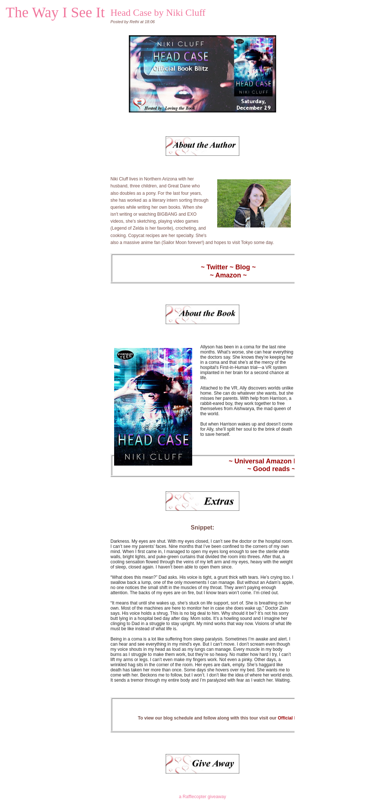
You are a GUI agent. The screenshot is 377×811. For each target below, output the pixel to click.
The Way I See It (55, 12)
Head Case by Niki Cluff (157, 12)
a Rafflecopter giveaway (202, 796)
